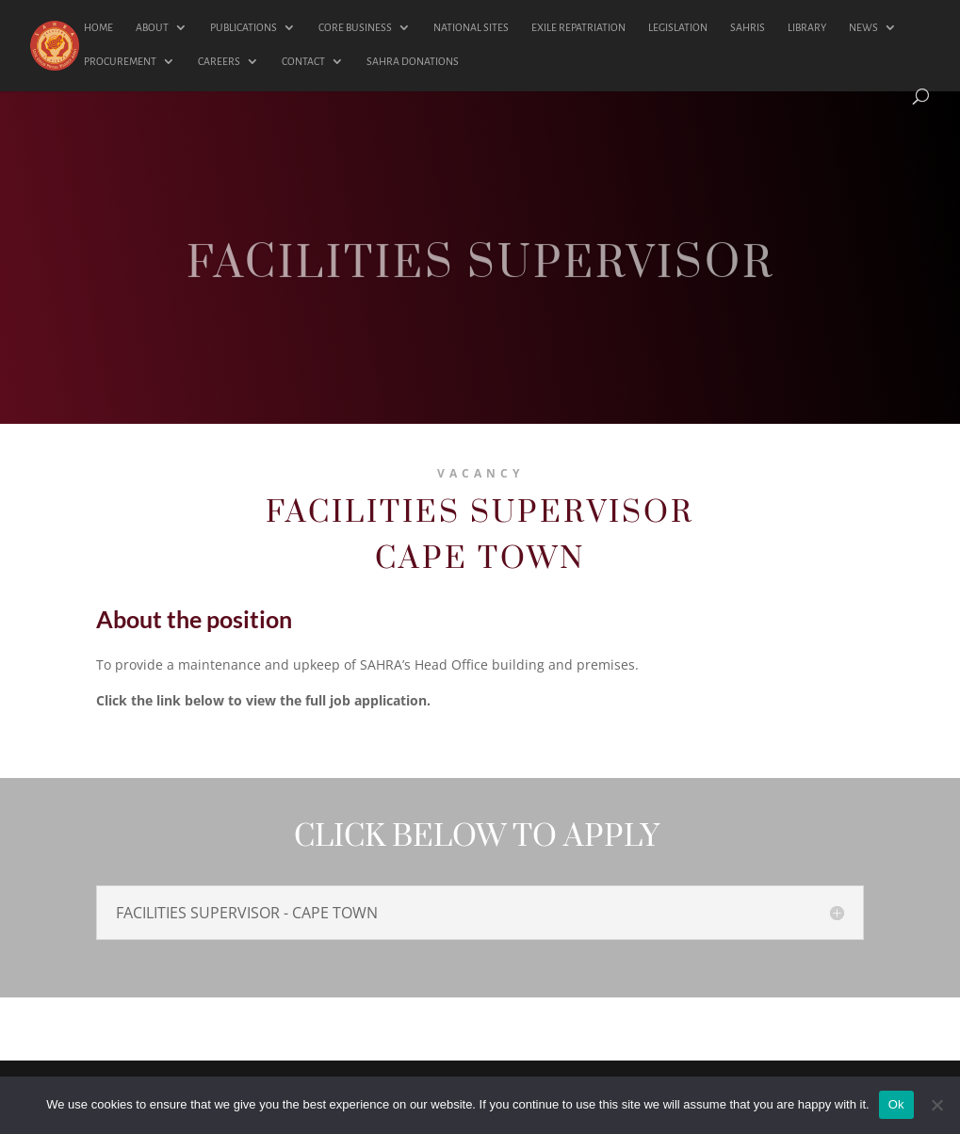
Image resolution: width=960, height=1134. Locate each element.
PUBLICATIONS (243, 27)
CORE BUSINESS (355, 27)
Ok (896, 1104)
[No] (936, 1104)
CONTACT (303, 61)
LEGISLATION (678, 27)
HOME (98, 27)
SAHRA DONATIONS (412, 61)
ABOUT (152, 27)
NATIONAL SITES (471, 27)
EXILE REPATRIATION (578, 27)
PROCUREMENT (120, 61)
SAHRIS (747, 27)
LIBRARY (807, 27)
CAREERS (219, 61)
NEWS (863, 27)
